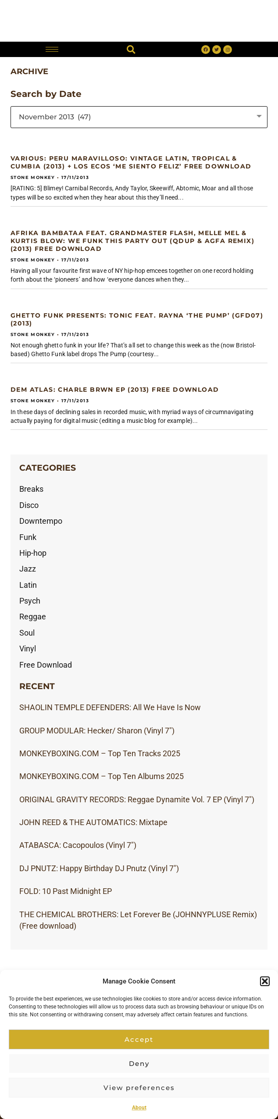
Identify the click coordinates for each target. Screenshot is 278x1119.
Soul (27, 633)
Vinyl (27, 648)
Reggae (32, 616)
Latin (28, 585)
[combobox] (139, 117)
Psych (29, 601)
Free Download (45, 665)
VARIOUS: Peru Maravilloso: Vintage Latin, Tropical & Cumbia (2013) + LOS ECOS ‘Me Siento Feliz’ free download (131, 162)
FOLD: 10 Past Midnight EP (65, 891)
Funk (27, 537)
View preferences (139, 1087)
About (139, 1108)
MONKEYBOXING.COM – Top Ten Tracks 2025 (99, 753)
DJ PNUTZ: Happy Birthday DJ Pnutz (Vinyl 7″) (99, 868)
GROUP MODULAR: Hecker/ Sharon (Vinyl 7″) (97, 730)
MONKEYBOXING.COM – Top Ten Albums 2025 (101, 776)
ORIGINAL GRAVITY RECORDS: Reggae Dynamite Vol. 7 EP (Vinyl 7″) (136, 799)
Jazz (27, 569)
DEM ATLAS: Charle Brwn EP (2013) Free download (115, 389)
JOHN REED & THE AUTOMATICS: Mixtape (93, 822)
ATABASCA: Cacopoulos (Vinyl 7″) (77, 845)
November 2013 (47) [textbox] (55, 117)
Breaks (31, 489)
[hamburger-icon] (52, 49)
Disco (29, 505)
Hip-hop (32, 553)
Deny (139, 1063)
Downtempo (40, 521)
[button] (264, 981)
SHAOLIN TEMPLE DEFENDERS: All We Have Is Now (110, 707)
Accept (139, 1039)
